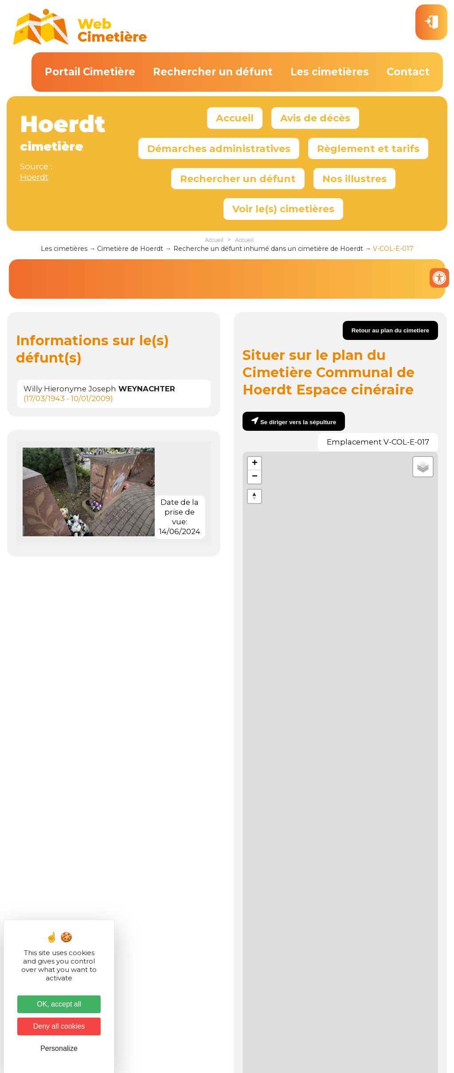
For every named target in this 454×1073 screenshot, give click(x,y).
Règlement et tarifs (368, 148)
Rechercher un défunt (213, 72)
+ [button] (255, 463)
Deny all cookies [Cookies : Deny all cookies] (59, 1026)
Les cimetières (329, 72)
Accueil (235, 118)
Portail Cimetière (90, 72)
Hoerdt (34, 177)
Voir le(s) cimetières (283, 209)
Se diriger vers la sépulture (298, 422)
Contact (408, 72)
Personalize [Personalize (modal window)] (59, 1048)
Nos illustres (354, 178)
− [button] (255, 477)
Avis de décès (315, 118)
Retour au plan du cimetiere (391, 330)
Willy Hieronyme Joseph (99, 388)
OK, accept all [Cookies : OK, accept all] (59, 1004)
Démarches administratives (218, 148)
